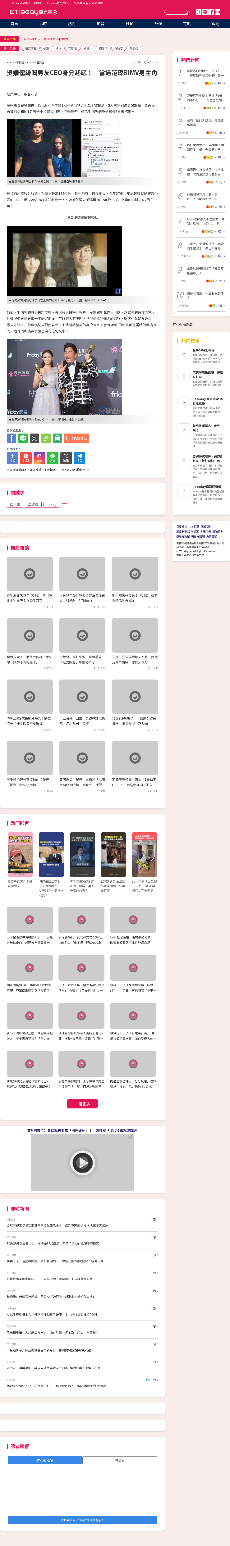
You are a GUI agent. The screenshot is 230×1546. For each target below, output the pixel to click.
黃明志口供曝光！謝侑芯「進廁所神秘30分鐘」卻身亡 (205, 73)
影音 (100, 23)
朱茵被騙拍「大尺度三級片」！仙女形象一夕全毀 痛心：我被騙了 (53, 1332)
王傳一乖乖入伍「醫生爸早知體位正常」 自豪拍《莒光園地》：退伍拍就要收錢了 (81, 990)
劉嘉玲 (103, 48)
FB (211, 12)
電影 (187, 23)
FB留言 (120, 1460)
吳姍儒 (33, 504)
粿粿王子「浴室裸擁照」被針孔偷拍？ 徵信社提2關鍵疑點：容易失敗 (55, 1261)
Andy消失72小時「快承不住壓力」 (47, 39)
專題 (215, 23)
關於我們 (206, 526)
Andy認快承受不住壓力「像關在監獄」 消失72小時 (205, 221)
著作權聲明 (198, 536)
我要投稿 (181, 526)
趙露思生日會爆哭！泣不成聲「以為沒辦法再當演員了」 (205, 171)
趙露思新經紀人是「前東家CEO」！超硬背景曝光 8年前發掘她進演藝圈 (56, 1386)
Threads (198, 12)
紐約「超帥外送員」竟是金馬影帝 (205, 122)
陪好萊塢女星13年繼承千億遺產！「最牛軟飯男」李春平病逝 (205, 147)
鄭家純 (134, 48)
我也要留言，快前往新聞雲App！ (82, 1520)
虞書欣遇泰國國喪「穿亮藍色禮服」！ (205, 270)
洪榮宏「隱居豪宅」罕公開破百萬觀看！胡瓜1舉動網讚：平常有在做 (53, 1368)
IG (217, 12)
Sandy (51, 504)
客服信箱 (205, 531)
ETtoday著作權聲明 (72, 470)
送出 (187, 12)
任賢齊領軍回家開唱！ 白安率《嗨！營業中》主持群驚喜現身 (50, 1278)
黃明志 (118, 48)
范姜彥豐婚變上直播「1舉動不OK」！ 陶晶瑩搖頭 (204, 97)
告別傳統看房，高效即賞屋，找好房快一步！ (208, 458)
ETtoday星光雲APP (57, 3)
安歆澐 (72, 48)
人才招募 (194, 526)
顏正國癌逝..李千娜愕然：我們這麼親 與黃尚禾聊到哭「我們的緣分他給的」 (30, 990)
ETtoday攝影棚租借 (207, 486)
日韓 (129, 23)
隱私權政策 (183, 536)
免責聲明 (211, 536)
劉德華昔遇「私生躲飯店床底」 (205, 295)
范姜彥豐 (31, 48)
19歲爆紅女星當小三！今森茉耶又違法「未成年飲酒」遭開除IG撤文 (53, 1243)
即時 (43, 23)
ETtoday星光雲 (33, 12)
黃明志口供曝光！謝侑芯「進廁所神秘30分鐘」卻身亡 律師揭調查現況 (82, 784)
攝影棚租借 (81, 3)
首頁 (14, 23)
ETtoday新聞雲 (20, 3)
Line (205, 12)
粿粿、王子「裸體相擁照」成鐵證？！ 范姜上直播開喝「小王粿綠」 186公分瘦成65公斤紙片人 (133, 990)
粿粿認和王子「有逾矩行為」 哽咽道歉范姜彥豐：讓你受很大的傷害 (133, 1038)
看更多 (84, 1104)
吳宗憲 (15, 504)
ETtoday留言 (45, 1460)
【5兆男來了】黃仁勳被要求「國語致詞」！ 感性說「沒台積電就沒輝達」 (82, 1130)
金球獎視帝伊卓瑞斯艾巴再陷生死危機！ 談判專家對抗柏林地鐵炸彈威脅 (57, 1225)
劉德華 (88, 48)
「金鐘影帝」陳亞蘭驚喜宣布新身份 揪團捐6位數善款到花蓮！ (50, 1350)
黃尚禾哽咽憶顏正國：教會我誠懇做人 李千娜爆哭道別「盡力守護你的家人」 (30, 1038)
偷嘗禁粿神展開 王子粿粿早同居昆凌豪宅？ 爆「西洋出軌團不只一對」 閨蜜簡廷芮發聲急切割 (81, 1086)
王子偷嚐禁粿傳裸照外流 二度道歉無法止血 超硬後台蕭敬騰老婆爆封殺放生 (30, 942)
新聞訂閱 (97, 3)
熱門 (72, 23)
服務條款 (218, 531)
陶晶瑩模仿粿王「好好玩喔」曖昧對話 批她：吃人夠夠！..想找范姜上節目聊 (133, 1086)
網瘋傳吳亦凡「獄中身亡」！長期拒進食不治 (202, 196)
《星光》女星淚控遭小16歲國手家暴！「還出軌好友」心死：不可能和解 (205, 246)
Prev (13, 858)
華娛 (158, 23)
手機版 (37, 3)
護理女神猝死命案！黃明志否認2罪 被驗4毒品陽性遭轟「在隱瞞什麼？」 (80, 1038)
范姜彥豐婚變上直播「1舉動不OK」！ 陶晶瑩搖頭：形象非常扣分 (134, 784)
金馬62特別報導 (203, 350)
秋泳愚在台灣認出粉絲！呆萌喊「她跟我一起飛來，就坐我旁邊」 (51, 1296)
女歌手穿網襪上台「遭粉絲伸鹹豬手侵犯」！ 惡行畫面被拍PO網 (53, 1314)
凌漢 (59, 48)
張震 (46, 48)
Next (152, 858)
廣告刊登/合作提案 (187, 531)
